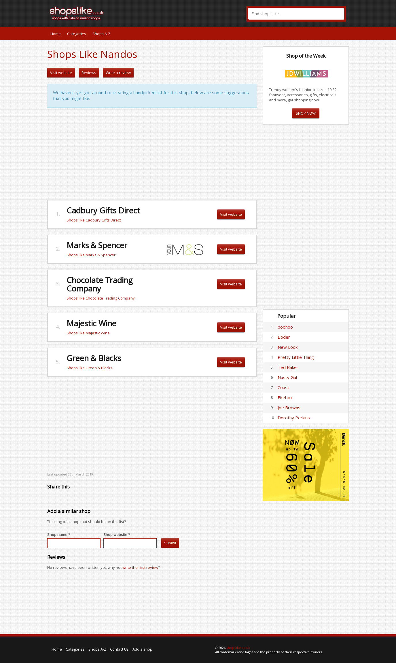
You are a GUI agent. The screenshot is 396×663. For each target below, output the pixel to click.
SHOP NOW (306, 113)
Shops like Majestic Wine (88, 333)
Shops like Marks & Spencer (91, 254)
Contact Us (119, 649)
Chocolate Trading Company (100, 284)
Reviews (89, 72)
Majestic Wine (91, 323)
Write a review (118, 72)
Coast (283, 387)
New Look (288, 347)
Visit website (61, 72)
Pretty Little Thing (296, 357)
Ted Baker (288, 367)
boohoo (285, 327)
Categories (76, 33)
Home (55, 33)
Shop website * (116, 534)
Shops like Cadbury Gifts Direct (94, 220)
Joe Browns (289, 407)
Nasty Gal (287, 377)
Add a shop (142, 649)
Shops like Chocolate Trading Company (101, 298)
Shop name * (58, 534)
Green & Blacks (94, 358)
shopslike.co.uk (238, 647)
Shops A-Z (101, 33)
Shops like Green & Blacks (89, 367)
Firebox (285, 397)
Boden (284, 337)
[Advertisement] (152, 153)
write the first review (140, 567)
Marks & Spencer (97, 245)
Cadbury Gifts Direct (103, 210)
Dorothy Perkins (294, 417)
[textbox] (296, 14)
